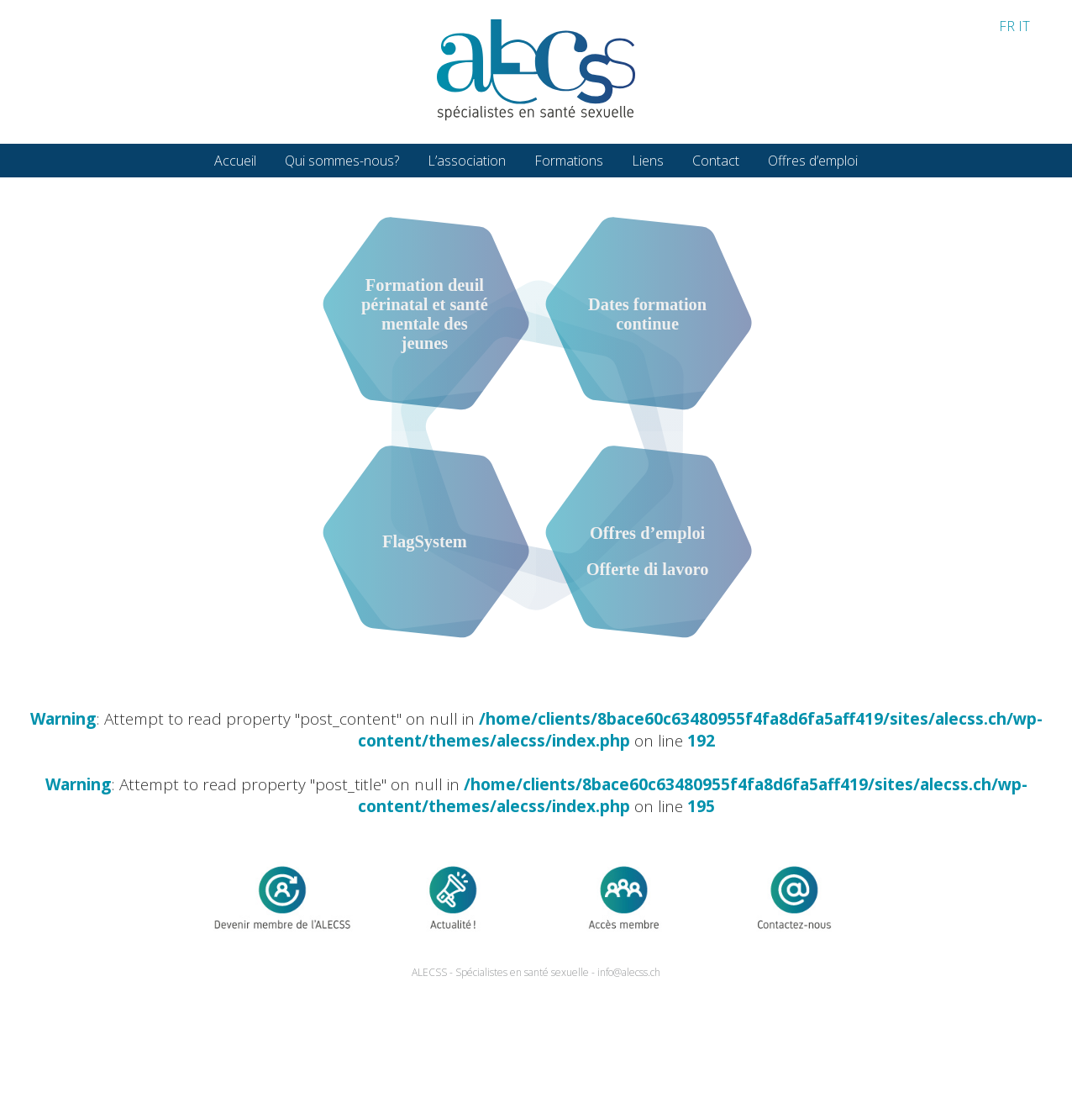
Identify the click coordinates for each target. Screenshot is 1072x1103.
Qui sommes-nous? (342, 160)
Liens (648, 160)
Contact (715, 160)
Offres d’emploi (813, 160)
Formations (568, 160)
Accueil (235, 160)
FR (1007, 26)
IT (1024, 26)
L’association (467, 160)
